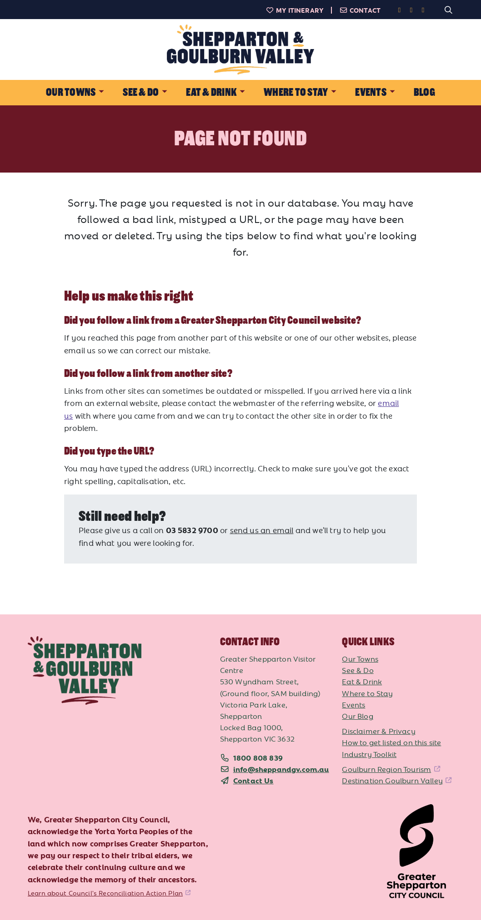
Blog (424, 92)
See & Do (357, 670)
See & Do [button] (141, 92)
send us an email (262, 529)
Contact (360, 10)
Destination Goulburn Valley (392, 780)
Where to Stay (367, 693)
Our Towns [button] (70, 92)
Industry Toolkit (369, 754)
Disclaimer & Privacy (378, 731)
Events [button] (370, 92)
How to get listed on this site (391, 742)
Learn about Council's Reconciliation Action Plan (105, 892)
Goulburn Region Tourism (386, 769)
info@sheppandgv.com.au (281, 768)
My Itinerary (295, 10)
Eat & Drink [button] (211, 92)
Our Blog (357, 716)
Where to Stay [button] (296, 92)
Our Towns (360, 658)
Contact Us (253, 780)
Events (353, 704)
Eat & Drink (362, 681)
